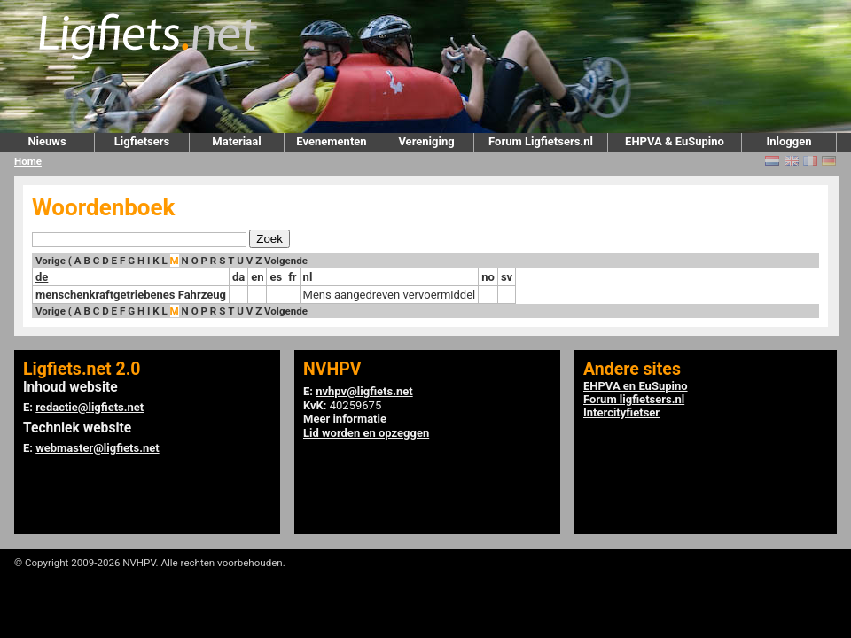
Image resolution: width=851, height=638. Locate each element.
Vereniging (426, 141)
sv (506, 277)
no (488, 277)
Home (28, 161)
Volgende (286, 260)
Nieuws (46, 141)
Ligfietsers (141, 141)
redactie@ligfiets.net (89, 407)
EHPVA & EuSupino (674, 141)
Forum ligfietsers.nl (633, 399)
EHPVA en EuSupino (635, 386)
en (257, 277)
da (238, 277)
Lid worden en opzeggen (366, 433)
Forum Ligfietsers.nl (540, 141)
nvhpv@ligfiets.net (364, 391)
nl (308, 277)
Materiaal (236, 141)
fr (292, 277)
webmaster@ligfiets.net (97, 448)
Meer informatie (344, 418)
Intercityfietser (621, 412)
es (275, 277)
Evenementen (331, 141)
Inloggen (788, 141)
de (41, 277)
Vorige (50, 260)
